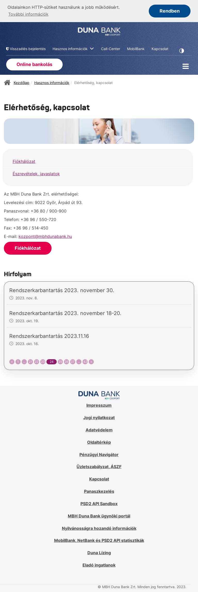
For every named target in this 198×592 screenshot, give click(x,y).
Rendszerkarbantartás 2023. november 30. (61, 290)
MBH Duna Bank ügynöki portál (99, 515)
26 (66, 361)
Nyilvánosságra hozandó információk (99, 527)
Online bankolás (34, 64)
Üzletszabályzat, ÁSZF (99, 466)
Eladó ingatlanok (99, 564)
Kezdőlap (21, 82)
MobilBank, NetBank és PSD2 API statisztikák (99, 540)
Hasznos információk (51, 82)
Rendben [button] (170, 11)
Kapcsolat (99, 478)
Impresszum (99, 404)
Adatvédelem (99, 429)
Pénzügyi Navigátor (99, 454)
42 (85, 361)
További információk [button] (28, 14)
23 (43, 361)
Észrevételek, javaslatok (36, 173)
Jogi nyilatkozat (99, 417)
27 (73, 361)
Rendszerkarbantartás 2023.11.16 (49, 335)
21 (30, 361)
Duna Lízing (99, 552)
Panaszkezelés (99, 490)
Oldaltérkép (99, 441)
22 (36, 361)
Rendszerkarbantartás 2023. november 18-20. (65, 313)
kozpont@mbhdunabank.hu (45, 235)
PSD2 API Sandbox (99, 503)
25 (60, 361)
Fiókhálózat (24, 160)
